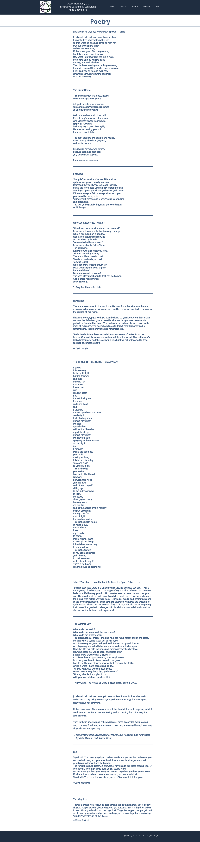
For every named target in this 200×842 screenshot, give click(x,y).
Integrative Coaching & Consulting (78, 6)
